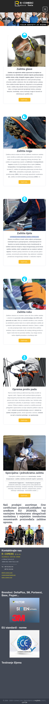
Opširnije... (24, 100)
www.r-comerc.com (7, 577)
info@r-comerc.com (7, 572)
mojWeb (37, 700)
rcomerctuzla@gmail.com (8, 574)
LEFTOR (24, 702)
